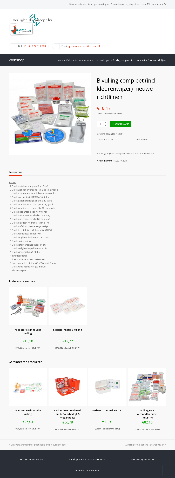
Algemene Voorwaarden (87, 470)
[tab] (15, 172)
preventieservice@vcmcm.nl (84, 46)
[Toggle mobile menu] (164, 31)
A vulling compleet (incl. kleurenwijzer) (145, 444)
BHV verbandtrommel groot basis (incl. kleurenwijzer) (37, 444)
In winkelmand (120, 123)
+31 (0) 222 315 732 (146, 459)
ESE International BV (156, 4)
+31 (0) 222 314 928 (35, 46)
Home (60, 60)
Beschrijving (15, 171)
